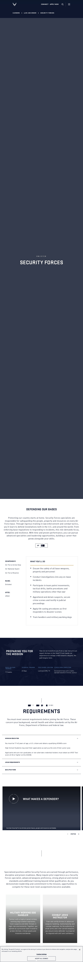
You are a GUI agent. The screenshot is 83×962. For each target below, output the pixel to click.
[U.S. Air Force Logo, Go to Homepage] (16, 4)
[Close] (79, 949)
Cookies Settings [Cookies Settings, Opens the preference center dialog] (41, 954)
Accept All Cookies (41, 958)
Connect (45, 4)
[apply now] (41, 545)
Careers (16, 13)
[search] (62, 4)
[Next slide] (78, 834)
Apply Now (54, 4)
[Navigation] (69, 4)
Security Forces (47, 13)
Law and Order (30, 13)
